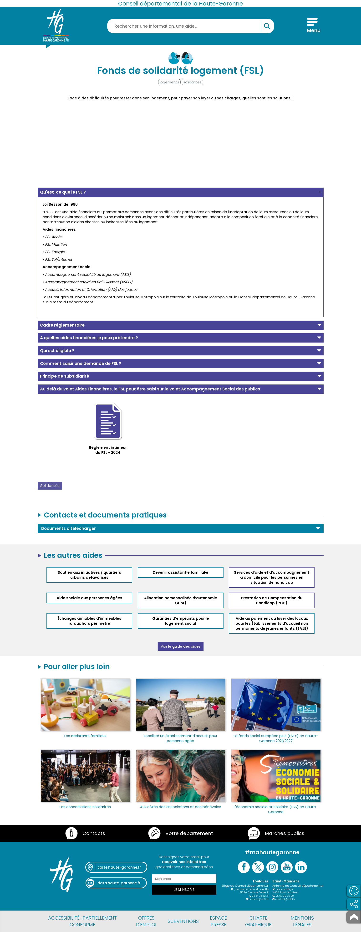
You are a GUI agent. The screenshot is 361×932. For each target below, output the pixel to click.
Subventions (183, 921)
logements (169, 82)
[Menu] (312, 26)
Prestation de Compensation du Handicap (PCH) (271, 600)
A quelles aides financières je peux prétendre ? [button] (89, 338)
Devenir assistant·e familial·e (180, 572)
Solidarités (50, 485)
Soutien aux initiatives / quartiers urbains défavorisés (89, 575)
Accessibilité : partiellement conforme (82, 921)
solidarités (192, 82)
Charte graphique (258, 921)
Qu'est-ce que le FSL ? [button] (63, 192)
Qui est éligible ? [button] (57, 350)
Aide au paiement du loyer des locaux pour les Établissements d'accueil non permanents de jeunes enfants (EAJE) (271, 623)
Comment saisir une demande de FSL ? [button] (80, 363)
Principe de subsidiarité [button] (64, 376)
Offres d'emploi (146, 921)
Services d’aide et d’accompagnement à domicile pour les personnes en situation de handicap (271, 577)
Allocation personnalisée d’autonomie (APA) (180, 600)
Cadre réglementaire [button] (62, 325)
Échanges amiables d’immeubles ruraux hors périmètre (89, 621)
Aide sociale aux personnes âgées (89, 597)
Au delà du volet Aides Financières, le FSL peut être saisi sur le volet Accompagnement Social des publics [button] (150, 389)
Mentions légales (302, 921)
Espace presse (218, 921)
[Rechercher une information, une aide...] (190, 26)
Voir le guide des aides (181, 646)
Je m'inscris (184, 889)
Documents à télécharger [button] (68, 528)
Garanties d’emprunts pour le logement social (180, 621)
